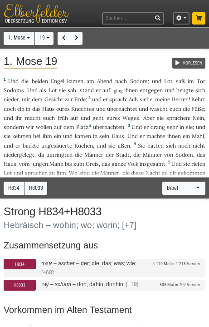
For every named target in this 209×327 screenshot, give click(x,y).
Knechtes (82, 108)
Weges (130, 117)
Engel (57, 81)
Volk (132, 163)
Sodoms (14, 90)
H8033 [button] (36, 188)
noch (184, 145)
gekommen (191, 172)
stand (87, 90)
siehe (146, 99)
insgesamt (152, 163)
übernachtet (122, 108)
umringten (59, 154)
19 (44, 38)
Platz (82, 127)
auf (106, 90)
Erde (80, 99)
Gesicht (53, 99)
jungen (39, 163)
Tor (201, 81)
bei (36, 136)
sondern (14, 127)
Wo (73, 172)
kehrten (21, 136)
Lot (168, 81)
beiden (40, 81)
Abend (104, 81)
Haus (48, 108)
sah (72, 90)
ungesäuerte (56, 145)
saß (180, 81)
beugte (185, 90)
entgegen (151, 90)
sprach (117, 99)
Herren (180, 99)
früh (63, 117)
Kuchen (83, 145)
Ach (133, 99)
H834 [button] (13, 188)
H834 (19, 264)
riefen (198, 163)
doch (10, 108)
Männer (93, 154)
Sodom (139, 81)
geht (98, 117)
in (28, 108)
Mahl (198, 136)
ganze (119, 163)
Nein (198, 117)
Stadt (123, 154)
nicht (199, 145)
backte (31, 145)
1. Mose (19, 38)
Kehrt (198, 99)
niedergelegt (19, 154)
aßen (124, 145)
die (126, 172)
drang (158, 127)
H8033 (19, 285)
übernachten (108, 127)
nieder (11, 99)
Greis (92, 163)
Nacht (153, 172)
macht (33, 117)
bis (68, 163)
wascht (159, 108)
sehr (172, 127)
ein (20, 108)
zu (52, 172)
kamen (75, 81)
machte (155, 136)
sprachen (177, 117)
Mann (56, 163)
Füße (197, 108)
